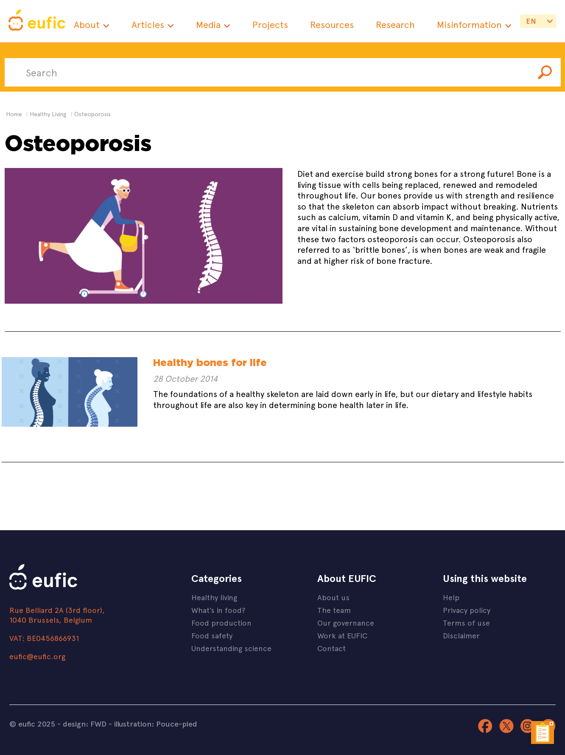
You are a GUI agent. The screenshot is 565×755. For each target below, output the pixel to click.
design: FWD (84, 723)
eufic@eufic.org (37, 656)
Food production (221, 622)
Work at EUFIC (342, 635)
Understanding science (231, 648)
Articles (147, 24)
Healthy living (214, 597)
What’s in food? (218, 609)
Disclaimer (461, 635)
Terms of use (466, 622)
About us (333, 597)
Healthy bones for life (210, 362)
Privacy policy (466, 609)
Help (451, 597)
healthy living (48, 114)
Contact (331, 648)
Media (208, 24)
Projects (270, 24)
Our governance (345, 622)
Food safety (211, 635)
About (87, 24)
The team (334, 609)
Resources (332, 24)
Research (395, 24)
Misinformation (469, 24)
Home (14, 114)
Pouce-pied (176, 723)
